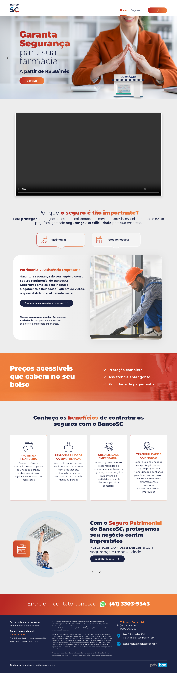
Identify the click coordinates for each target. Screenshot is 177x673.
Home (123, 10)
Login (157, 10)
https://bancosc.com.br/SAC (80, 642)
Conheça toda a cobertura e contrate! (46, 303)
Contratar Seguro (107, 558)
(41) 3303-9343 (128, 625)
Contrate (32, 81)
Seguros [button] (135, 10)
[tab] (60, 240)
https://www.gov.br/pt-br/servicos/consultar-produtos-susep (91, 655)
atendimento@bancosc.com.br (140, 644)
